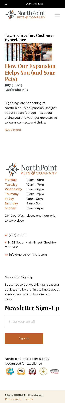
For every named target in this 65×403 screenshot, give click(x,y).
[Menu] (55, 14)
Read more (13, 130)
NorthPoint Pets (16, 90)
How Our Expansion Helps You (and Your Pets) (30, 72)
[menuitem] (55, 14)
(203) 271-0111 (18, 235)
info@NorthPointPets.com (28, 254)
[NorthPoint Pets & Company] (27, 14)
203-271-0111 (34, 4)
